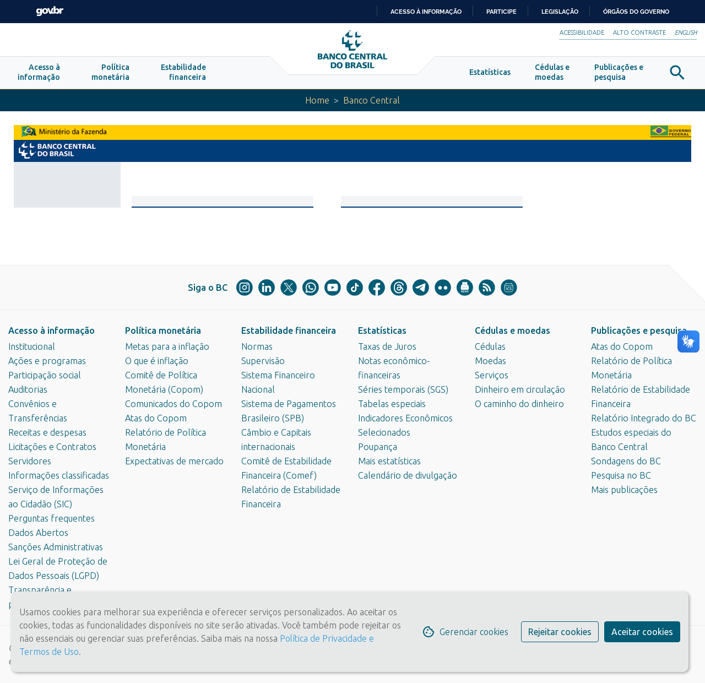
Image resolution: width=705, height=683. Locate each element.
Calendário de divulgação (407, 475)
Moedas (490, 361)
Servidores (29, 461)
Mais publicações (624, 490)
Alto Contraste (639, 32)
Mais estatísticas (389, 461)
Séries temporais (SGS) (403, 389)
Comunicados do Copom (173, 404)
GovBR (49, 11)
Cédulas (490, 346)
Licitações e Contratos (52, 447)
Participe (501, 11)
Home (317, 100)
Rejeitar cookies (560, 632)
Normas (257, 346)
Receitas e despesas (47, 432)
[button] (39, 73)
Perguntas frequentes (51, 518)
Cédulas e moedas (512, 330)
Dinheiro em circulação (520, 389)
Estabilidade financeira (288, 330)
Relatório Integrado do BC (643, 418)
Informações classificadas (58, 475)
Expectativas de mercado (174, 461)
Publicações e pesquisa (639, 330)
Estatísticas (382, 330)
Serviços (491, 375)
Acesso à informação (51, 330)
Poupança (377, 447)
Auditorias (27, 389)
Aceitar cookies (642, 632)
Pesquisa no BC (621, 475)
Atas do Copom (156, 418)
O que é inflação (156, 361)
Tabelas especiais (392, 404)
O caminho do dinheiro (519, 404)
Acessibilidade (582, 32)
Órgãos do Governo (636, 11)
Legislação (559, 11)
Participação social (44, 375)
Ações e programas (47, 361)
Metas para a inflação (167, 346)
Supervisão (263, 361)
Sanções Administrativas (55, 547)
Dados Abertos (38, 533)
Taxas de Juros (387, 346)
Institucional (31, 346)
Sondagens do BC (626, 461)
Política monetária (163, 330)
